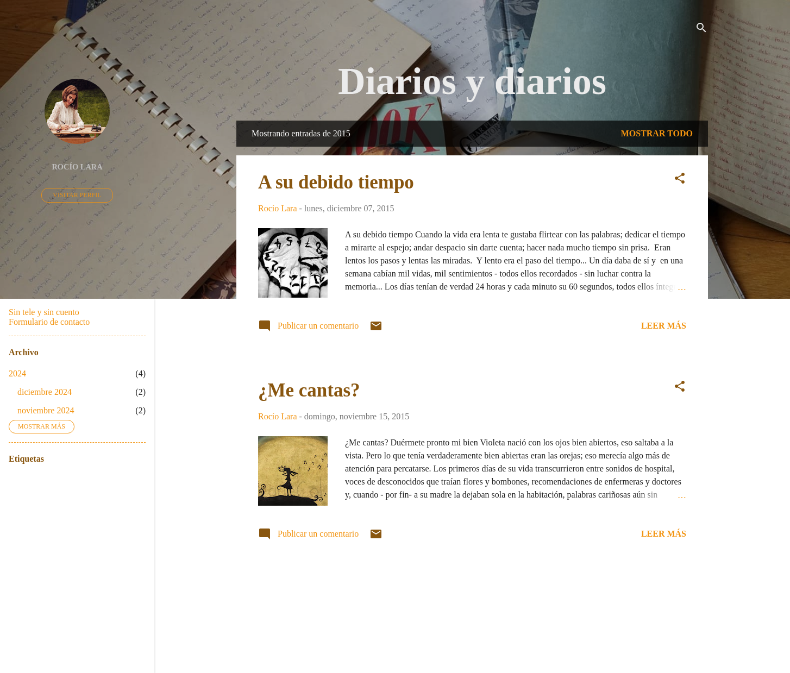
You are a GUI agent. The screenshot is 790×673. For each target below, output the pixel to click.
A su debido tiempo (336, 182)
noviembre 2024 (45, 410)
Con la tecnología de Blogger (472, 622)
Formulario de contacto (49, 321)
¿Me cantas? (309, 390)
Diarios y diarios (472, 81)
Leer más (663, 325)
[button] (679, 180)
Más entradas (472, 585)
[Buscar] (701, 29)
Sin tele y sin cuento (44, 312)
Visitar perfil (77, 195)
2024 (17, 373)
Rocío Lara (77, 166)
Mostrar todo (657, 133)
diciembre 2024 (44, 392)
